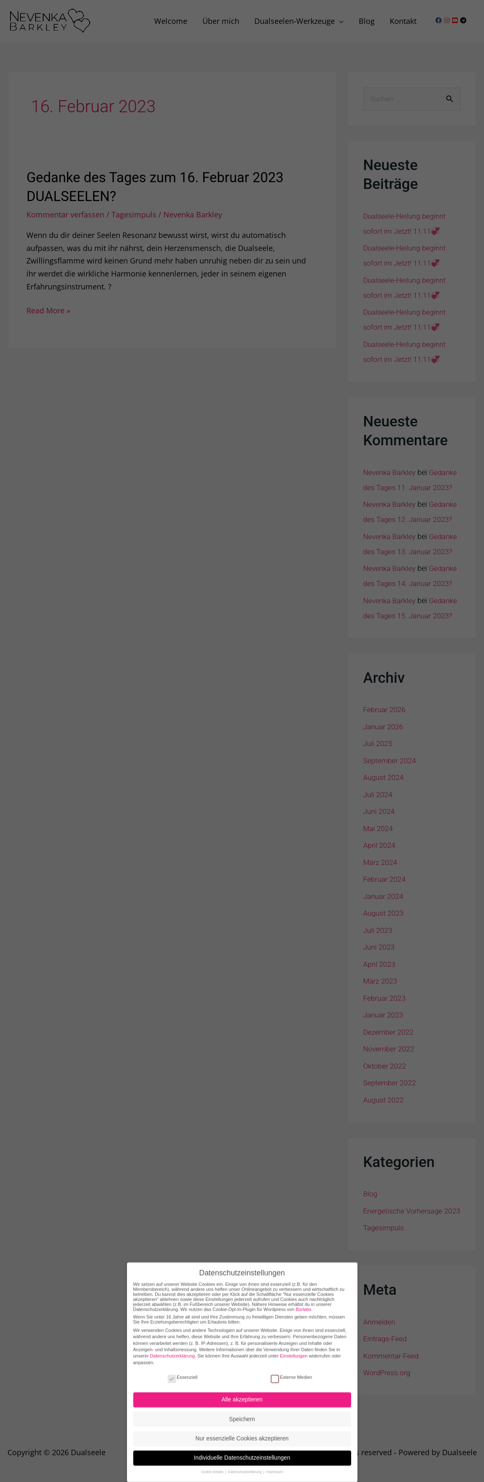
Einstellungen (294, 1348)
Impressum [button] (274, 1465)
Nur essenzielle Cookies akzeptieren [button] (241, 1431)
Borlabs (303, 1301)
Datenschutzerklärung (172, 1348)
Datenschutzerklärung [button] (245, 1465)
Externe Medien (291, 1369)
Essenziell (183, 1369)
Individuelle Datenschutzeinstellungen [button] (242, 1451)
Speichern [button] (242, 1412)
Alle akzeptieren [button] (242, 1392)
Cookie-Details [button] (212, 1465)
